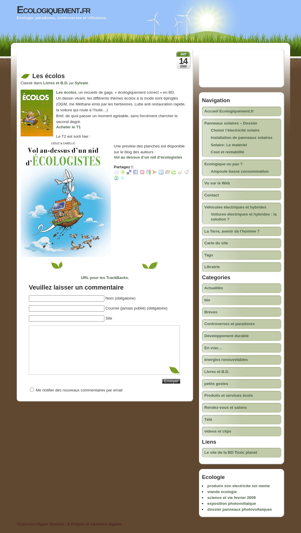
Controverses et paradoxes (229, 324)
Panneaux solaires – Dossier (230, 123)
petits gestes (216, 383)
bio (207, 300)
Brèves (210, 312)
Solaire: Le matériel (229, 145)
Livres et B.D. (55, 83)
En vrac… (213, 348)
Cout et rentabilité (227, 152)
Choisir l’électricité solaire (235, 130)
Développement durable (226, 336)
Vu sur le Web (217, 183)
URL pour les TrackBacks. (105, 277)
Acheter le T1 (68, 127)
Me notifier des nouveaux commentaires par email (79, 390)
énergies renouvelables (226, 359)
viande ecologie (222, 492)
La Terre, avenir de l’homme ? (232, 231)
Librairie (212, 267)
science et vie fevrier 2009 (231, 497)
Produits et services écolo (228, 395)
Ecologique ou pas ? (223, 164)
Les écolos (66, 92)
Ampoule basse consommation (240, 171)
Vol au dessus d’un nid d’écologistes (148, 157)
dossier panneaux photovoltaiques (239, 509)
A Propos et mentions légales (94, 524)
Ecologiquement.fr (53, 9)
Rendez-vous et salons (225, 407)
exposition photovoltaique (231, 503)
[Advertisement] (89, 62)
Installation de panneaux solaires (241, 137)
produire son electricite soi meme (238, 486)
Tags (208, 255)
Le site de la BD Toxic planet (230, 452)
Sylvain (81, 83)
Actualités (213, 288)
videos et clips (217, 431)
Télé (208, 419)
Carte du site (216, 243)
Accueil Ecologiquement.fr (229, 111)
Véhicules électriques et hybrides (235, 207)
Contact (211, 195)
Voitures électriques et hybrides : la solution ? (244, 216)
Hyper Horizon (50, 524)
